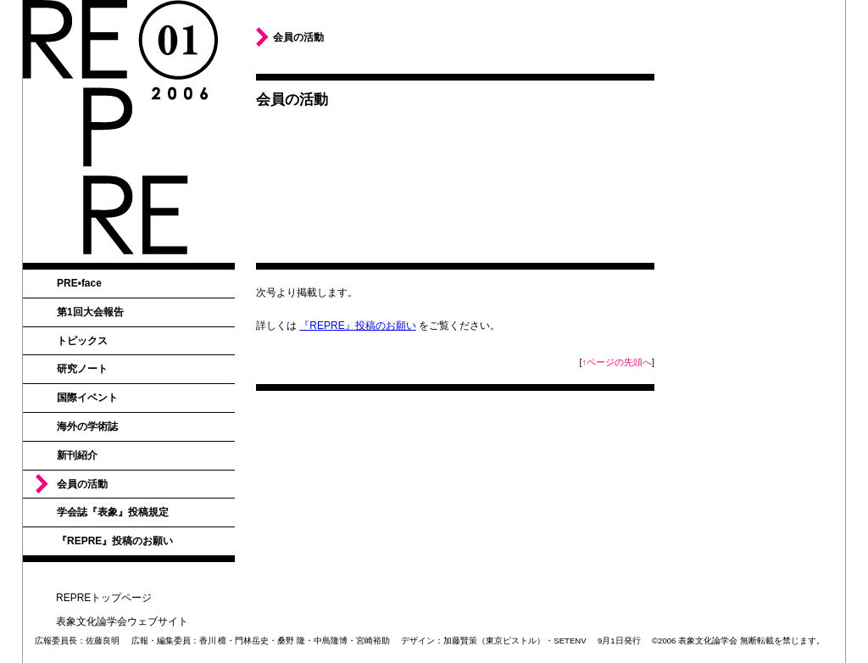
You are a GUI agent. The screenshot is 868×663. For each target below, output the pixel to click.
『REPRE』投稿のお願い (115, 541)
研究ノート (82, 369)
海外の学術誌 (87, 426)
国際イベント (87, 398)
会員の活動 (82, 484)
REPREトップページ (104, 598)
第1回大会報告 (90, 312)
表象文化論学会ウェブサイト (122, 621)
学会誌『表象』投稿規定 (113, 512)
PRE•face (79, 283)
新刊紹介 (77, 455)
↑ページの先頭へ (617, 362)
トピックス (82, 341)
